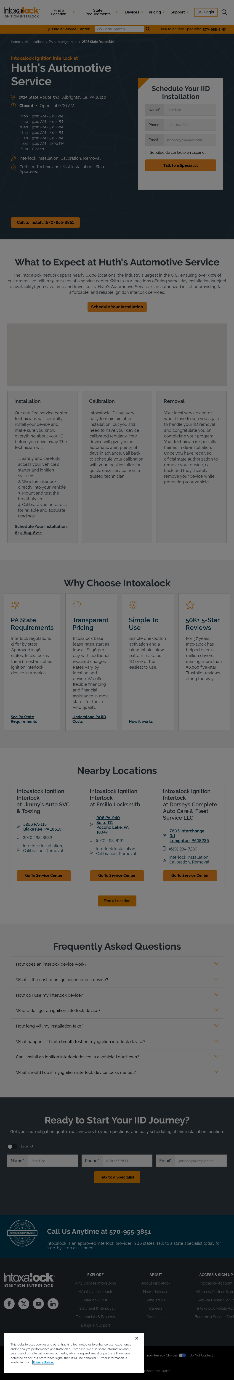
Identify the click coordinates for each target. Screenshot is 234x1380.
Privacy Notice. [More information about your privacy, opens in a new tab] (43, 1362)
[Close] (137, 1338)
